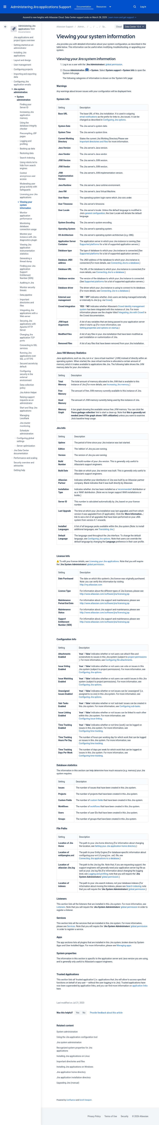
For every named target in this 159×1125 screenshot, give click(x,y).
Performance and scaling (25, 458)
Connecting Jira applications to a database (99, 858)
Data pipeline (26, 295)
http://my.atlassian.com (91, 584)
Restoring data (27, 153)
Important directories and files (27, 302)
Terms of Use (110, 1116)
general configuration (95, 213)
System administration (67, 1032)
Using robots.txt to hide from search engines (28, 165)
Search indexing (27, 158)
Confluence (71, 1100)
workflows (95, 806)
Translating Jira (106, 529)
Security (124, 1116)
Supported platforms (89, 244)
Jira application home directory (71, 1072)
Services (71, 926)
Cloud (119, 26)
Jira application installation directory (74, 1077)
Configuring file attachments (118, 660)
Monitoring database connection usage (28, 226)
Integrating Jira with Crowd (131, 312)
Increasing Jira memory (118, 384)
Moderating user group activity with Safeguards (28, 186)
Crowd (108, 300)
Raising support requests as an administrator (27, 400)
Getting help (19, 470)
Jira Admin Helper (28, 392)
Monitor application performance (26, 215)
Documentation (84, 6)
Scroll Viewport (85, 1100)
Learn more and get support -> (122, 17)
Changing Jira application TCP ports (27, 337)
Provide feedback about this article (106, 1012)
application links (140, 985)
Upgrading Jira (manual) (68, 1083)
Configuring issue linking (90, 718)
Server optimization (26, 446)
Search (134, 6)
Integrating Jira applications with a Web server (28, 313)
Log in (143, 6)
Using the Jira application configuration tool (77, 1037)
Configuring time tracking (91, 731)
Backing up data (27, 148)
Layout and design (22, 60)
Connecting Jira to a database (125, 263)
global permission (113, 64)
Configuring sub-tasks (129, 706)
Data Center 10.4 (135, 26)
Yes (77, 1012)
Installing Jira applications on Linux (73, 1056)
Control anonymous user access (28, 176)
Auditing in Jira (27, 283)
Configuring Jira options (114, 120)
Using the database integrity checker (28, 125)
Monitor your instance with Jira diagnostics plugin (28, 237)
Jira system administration (69, 1042)
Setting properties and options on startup (99, 328)
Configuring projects (23, 69)
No (84, 1012)
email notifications (88, 117)
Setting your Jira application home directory (115, 846)
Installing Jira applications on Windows (75, 1067)
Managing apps (124, 945)
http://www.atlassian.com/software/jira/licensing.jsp (104, 594)
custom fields (96, 800)
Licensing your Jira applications (104, 561)
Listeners (61, 907)
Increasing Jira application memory (27, 115)
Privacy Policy (94, 1116)
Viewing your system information (26, 205)
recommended (125, 489)
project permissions (137, 657)
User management (22, 65)
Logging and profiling (98, 874)
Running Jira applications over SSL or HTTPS (28, 356)
